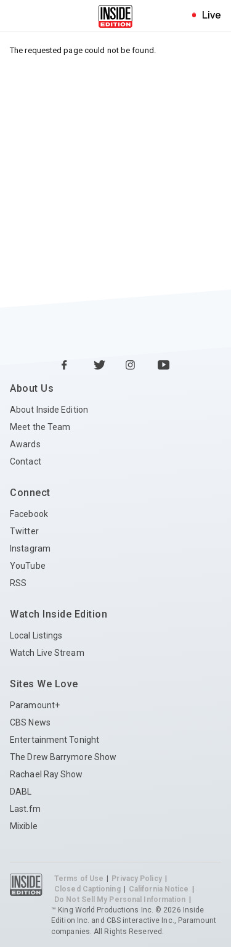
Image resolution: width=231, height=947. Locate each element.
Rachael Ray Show (46, 774)
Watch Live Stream (47, 653)
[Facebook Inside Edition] (68, 365)
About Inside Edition (49, 410)
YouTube (28, 566)
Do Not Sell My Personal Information (120, 899)
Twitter (24, 531)
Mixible (24, 826)
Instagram (30, 548)
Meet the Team (40, 427)
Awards (25, 444)
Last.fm (25, 809)
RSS (18, 583)
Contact (25, 461)
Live (211, 15)
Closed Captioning (87, 889)
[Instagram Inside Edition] (132, 365)
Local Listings (36, 635)
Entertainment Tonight (54, 740)
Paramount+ (35, 705)
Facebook (29, 514)
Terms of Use (78, 878)
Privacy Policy (136, 878)
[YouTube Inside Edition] (164, 365)
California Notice (159, 889)
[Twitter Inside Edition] (100, 365)
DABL (20, 791)
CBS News (30, 722)
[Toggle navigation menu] (21, 15)
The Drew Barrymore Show (63, 757)
